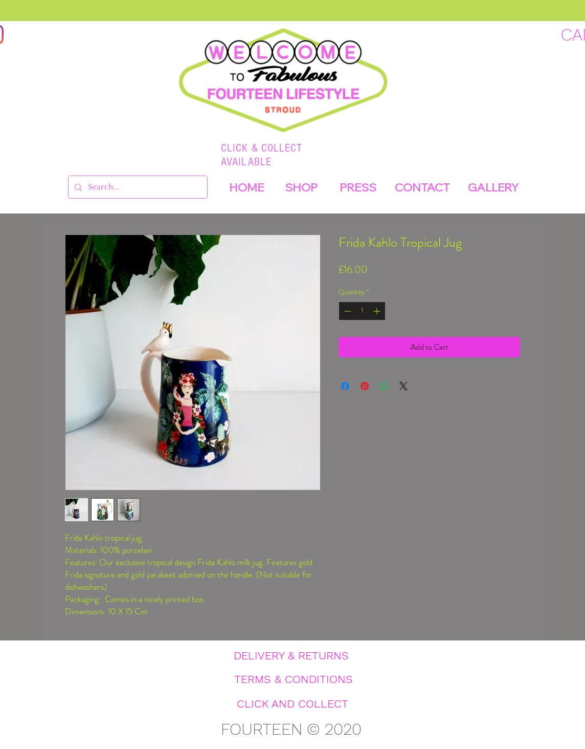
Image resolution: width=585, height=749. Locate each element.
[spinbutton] (362, 311)
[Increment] (377, 311)
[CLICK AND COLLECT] (292, 704)
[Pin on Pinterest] (364, 386)
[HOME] (246, 187)
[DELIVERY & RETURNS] (291, 656)
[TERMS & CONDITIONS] (293, 679)
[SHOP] (301, 187)
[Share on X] (403, 386)
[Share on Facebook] (345, 386)
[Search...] (137, 187)
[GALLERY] (493, 187)
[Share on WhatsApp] (384, 386)
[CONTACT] (422, 187)
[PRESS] (358, 187)
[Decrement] (346, 311)
